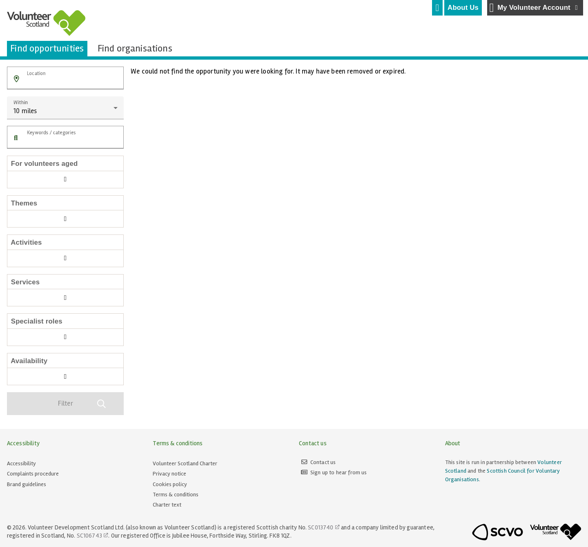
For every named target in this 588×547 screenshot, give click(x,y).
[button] (16, 79)
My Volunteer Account (534, 8)
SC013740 (320, 527)
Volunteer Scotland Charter (185, 463)
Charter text (167, 504)
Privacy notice (169, 473)
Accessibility (21, 463)
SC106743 (89, 535)
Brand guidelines (26, 484)
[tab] (437, 8)
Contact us (323, 462)
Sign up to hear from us (338, 472)
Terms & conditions (175, 494)
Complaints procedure (33, 473)
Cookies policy (170, 484)
